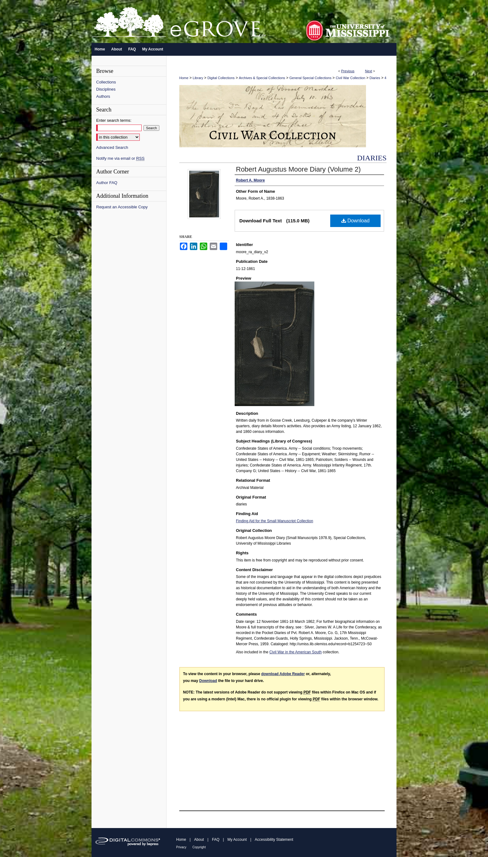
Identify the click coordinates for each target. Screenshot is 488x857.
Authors (103, 96)
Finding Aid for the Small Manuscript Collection (274, 521)
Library (198, 78)
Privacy (181, 847)
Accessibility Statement (274, 839)
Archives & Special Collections (262, 78)
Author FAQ (106, 182)
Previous (347, 71)
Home (183, 78)
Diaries (374, 78)
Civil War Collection (350, 78)
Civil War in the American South (295, 652)
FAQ (215, 839)
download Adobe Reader (283, 674)
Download (355, 220)
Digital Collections (220, 78)
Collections (106, 82)
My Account (237, 839)
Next (368, 71)
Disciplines (105, 89)
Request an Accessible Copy (122, 207)
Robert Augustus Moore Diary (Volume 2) (298, 169)
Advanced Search (112, 147)
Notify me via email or (120, 158)
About (199, 839)
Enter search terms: (113, 120)
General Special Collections (310, 78)
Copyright (199, 847)
